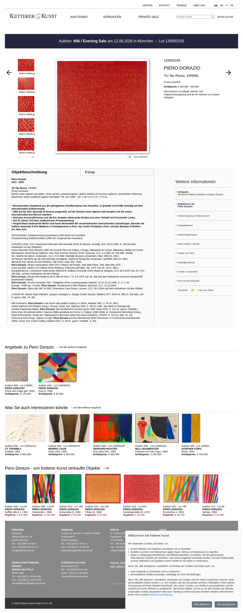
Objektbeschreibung (29, 172)
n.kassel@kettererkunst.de (74, 576)
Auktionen (79, 17)
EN (221, 5)
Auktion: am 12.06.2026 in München (106, 41)
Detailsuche (225, 17)
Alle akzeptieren (226, 604)
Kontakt (164, 5)
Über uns (199, 5)
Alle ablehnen (202, 604)
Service (147, 5)
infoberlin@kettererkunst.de (124, 550)
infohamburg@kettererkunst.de (76, 550)
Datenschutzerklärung (161, 594)
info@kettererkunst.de (23, 550)
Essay (90, 172)
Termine (181, 5)
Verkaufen (112, 17)
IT (227, 5)
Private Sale (148, 17)
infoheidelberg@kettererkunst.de (28, 583)
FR (231, 5)
